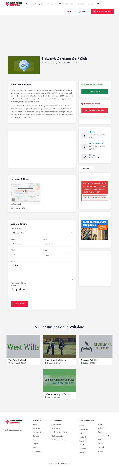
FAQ (34, 447)
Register (35, 444)
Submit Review (19, 303)
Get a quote (39, 4)
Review (13, 261)
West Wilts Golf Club (17, 360)
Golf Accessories (57, 436)
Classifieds (81, 4)
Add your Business (102, 11)
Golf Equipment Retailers (60, 432)
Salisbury (86, 363)
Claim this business (95, 91)
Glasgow (101, 432)
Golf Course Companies (65, 4)
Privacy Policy (37, 451)
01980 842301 (94, 158)
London (100, 451)
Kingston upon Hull (104, 436)
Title (12, 250)
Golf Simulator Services (60, 440)
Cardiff (81, 445)
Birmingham (83, 429)
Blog (99, 4)
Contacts (50, 4)
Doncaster (82, 452)
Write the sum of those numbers (18, 284)
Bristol (81, 441)
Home (28, 4)
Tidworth (62, 63)
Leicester (100, 443)
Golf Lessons (56, 428)
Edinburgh (101, 428)
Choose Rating (16, 228)
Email (45, 239)
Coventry (82, 448)
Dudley (100, 424)
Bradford (82, 437)
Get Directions (96, 143)
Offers (91, 4)
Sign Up (83, 11)
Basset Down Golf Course (55, 360)
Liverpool (101, 447)
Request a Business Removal (94, 110)
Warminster (14, 363)
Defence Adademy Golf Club (57, 394)
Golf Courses (56, 424)
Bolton (81, 433)
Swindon (50, 363)
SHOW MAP (25, 192)
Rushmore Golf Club (89, 360)
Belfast (81, 426)
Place (45, 250)
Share (86, 168)
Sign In (71, 11)
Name (13, 239)
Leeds (99, 439)
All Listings (36, 428)
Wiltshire (69, 63)
